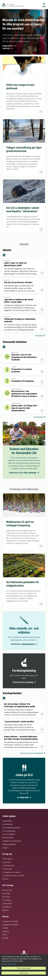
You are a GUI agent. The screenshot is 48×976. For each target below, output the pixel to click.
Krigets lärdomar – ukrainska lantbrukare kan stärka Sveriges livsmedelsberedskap (21, 737)
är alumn (5, 879)
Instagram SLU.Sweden (10, 921)
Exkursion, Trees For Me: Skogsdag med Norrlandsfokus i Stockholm (24, 357)
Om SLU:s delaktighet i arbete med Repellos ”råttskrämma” (22, 209)
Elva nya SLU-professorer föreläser (18, 282)
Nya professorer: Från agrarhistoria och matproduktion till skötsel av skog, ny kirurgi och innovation (25, 395)
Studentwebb (7, 821)
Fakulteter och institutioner (11, 841)
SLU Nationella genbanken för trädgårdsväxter (22, 584)
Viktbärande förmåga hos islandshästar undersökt (20, 320)
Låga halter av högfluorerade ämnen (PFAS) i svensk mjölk (18, 300)
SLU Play (5, 938)
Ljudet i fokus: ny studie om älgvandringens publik (15, 264)
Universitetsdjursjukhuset (11, 828)
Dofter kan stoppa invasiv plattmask (20, 86)
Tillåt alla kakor (23, 973)
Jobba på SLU (7, 903)
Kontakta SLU (7, 907)
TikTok (4, 935)
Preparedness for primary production (21, 370)
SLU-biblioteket (7, 824)
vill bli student (7, 859)
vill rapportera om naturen (11, 872)
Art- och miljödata (8, 834)
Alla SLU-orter (7, 890)
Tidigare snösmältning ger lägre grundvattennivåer (24, 149)
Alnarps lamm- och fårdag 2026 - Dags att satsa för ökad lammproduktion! (24, 408)
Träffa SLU (7, 48)
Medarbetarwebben (9, 844)
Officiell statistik (8, 838)
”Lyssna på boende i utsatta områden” (19, 721)
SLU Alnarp (6, 893)
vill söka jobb (7, 869)
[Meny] (44, 5)
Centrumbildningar (8, 831)
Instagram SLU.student (10, 925)
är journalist (6, 862)
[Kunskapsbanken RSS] (24, 698)
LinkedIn (5, 928)
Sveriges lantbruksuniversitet (16, 5)
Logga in (5, 848)
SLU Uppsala (6, 900)
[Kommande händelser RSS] (24, 347)
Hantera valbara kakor (8, 964)
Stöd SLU (5, 910)
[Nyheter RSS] (24, 255)
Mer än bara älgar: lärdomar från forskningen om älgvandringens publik (19, 705)
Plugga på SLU (9, 46)
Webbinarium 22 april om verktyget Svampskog (20, 523)
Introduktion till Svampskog (22, 381)
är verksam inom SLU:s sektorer (13, 875)
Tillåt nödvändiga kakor (24, 968)
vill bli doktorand (8, 865)
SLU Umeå (5, 897)
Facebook (5, 931)
